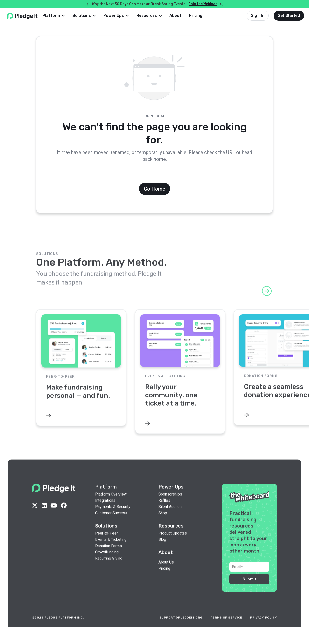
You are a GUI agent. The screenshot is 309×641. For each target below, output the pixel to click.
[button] (61, 15)
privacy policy (263, 624)
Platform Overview (111, 501)
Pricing (203, 15)
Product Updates (172, 540)
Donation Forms (108, 553)
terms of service (226, 624)
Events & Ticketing (110, 547)
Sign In (258, 15)
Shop (162, 520)
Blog (162, 547)
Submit (249, 586)
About (183, 15)
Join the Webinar (203, 4)
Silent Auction (170, 514)
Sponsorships (170, 501)
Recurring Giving (108, 565)
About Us (166, 569)
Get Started (289, 15)
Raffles (164, 508)
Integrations (105, 508)
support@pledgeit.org (181, 624)
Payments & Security (112, 514)
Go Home (154, 189)
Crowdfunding (107, 559)
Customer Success (111, 520)
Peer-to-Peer (106, 540)
